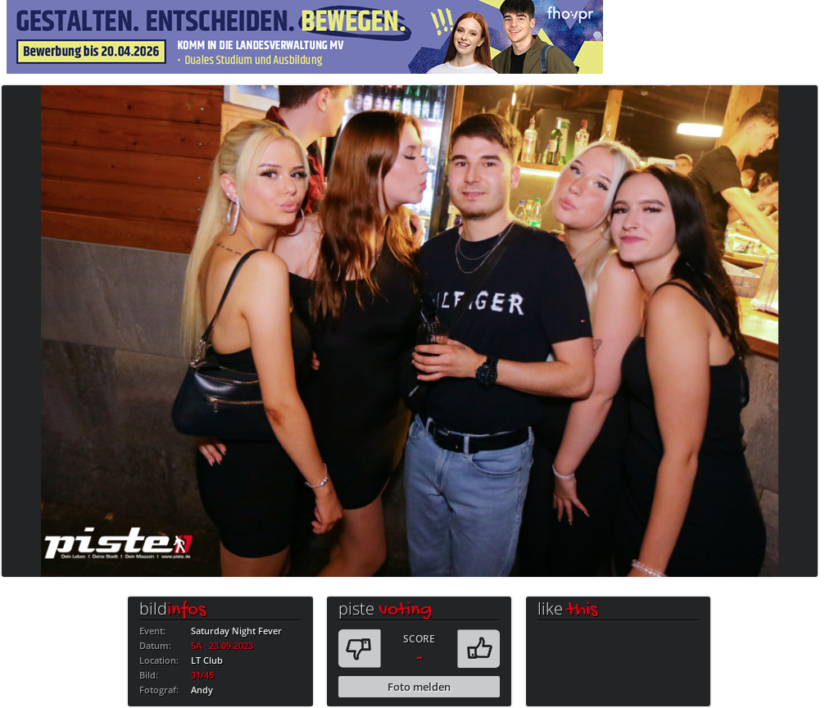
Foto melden (419, 686)
